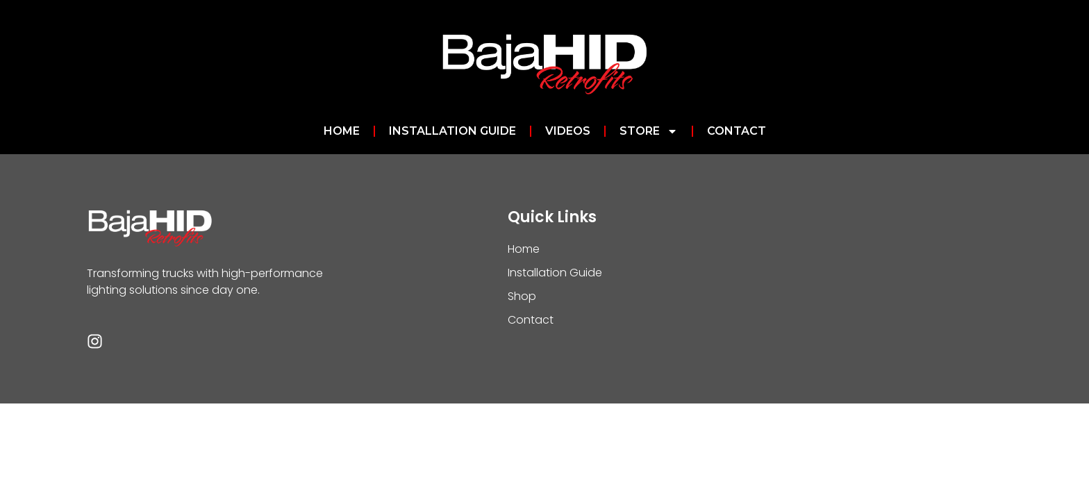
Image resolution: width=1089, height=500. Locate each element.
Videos (567, 131)
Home (342, 131)
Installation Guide (452, 131)
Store (649, 131)
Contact (736, 131)
